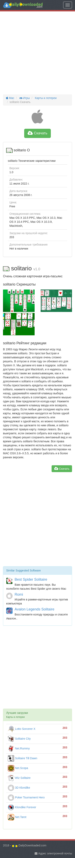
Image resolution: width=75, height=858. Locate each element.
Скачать (37, 133)
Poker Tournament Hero (26, 797)
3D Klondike (19, 787)
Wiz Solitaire (19, 777)
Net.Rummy (19, 748)
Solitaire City (19, 738)
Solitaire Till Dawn (22, 758)
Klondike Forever (22, 807)
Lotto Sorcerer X (21, 728)
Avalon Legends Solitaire (34, 609)
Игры (24, 98)
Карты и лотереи (45, 98)
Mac (10, 98)
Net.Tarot (17, 817)
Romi (19, 594)
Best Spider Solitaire (31, 579)
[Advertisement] (37, 52)
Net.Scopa (18, 768)
